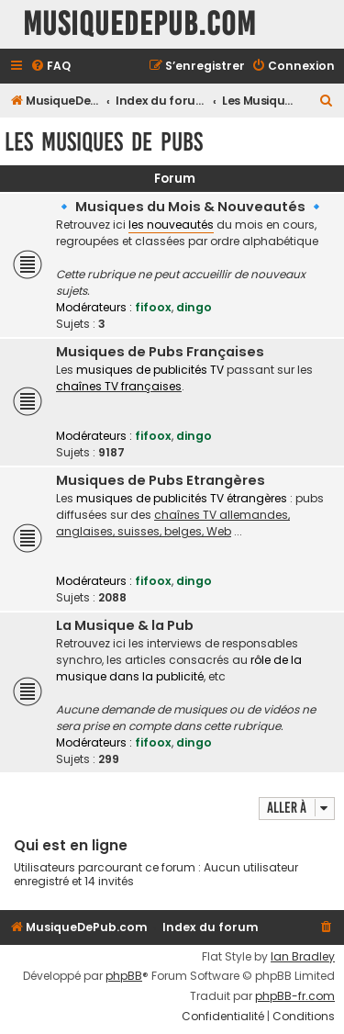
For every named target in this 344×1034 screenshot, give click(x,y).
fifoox (153, 307)
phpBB (123, 976)
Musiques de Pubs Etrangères (160, 480)
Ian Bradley (303, 957)
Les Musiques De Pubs (104, 142)
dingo (194, 307)
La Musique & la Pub (125, 625)
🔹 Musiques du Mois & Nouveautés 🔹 (190, 206)
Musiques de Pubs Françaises (160, 352)
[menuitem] (50, 66)
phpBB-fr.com (295, 996)
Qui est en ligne (71, 845)
